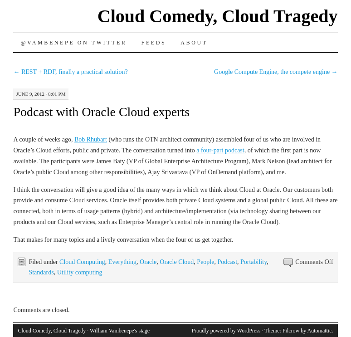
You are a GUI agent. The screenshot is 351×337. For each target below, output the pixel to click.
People (205, 262)
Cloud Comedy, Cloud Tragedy (218, 16)
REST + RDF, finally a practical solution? (70, 71)
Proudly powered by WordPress (226, 330)
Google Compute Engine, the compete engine (276, 71)
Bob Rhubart (90, 139)
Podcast (227, 262)
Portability (253, 262)
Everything (122, 262)
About (193, 42)
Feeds (153, 42)
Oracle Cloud (177, 262)
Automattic (319, 330)
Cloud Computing (82, 262)
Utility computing (79, 272)
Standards (41, 272)
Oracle (148, 262)
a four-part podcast (220, 150)
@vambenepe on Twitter (73, 42)
